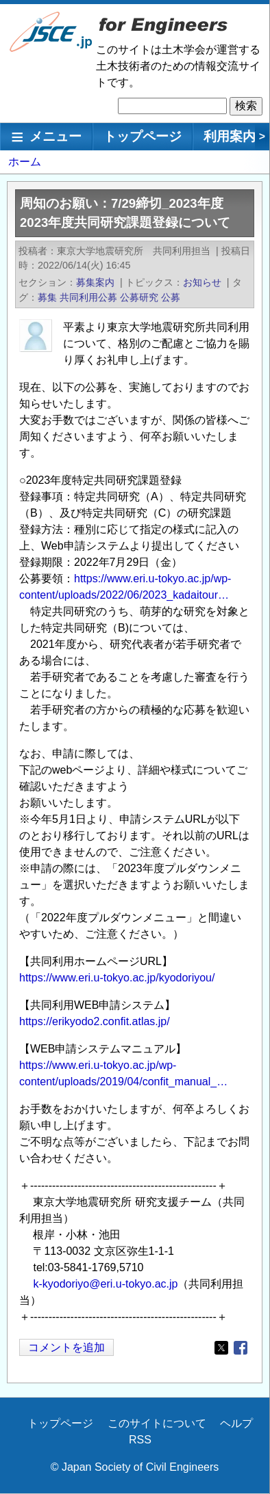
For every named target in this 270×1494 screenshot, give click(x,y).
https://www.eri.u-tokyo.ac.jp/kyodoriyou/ (116, 977)
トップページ (142, 136)
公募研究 (139, 297)
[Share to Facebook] (240, 1348)
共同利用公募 (88, 297)
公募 (170, 297)
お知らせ (202, 282)
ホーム (24, 161)
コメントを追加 (66, 1347)
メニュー (55, 136)
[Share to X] (221, 1348)
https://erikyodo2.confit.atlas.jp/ (94, 1021)
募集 (47, 297)
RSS (140, 1439)
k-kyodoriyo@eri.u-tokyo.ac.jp (105, 1284)
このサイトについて (157, 1423)
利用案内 (230, 136)
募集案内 (95, 282)
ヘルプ (236, 1423)
